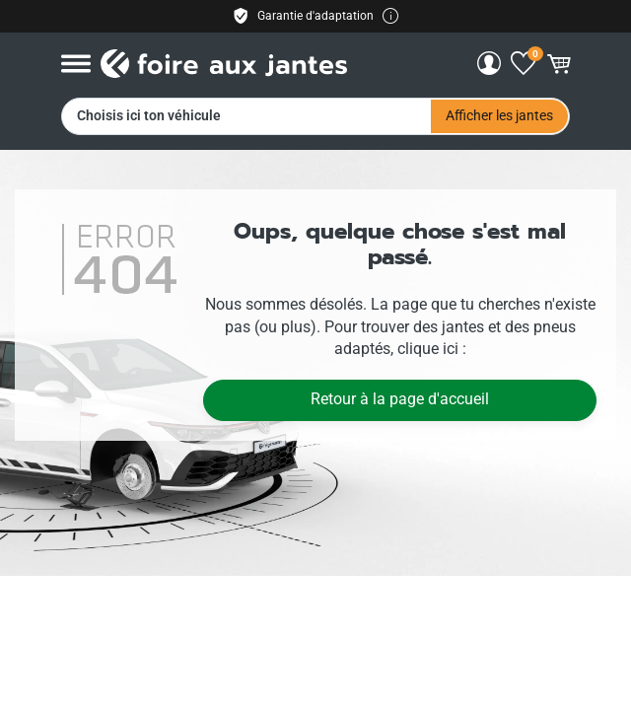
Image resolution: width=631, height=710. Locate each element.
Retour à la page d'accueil (400, 399)
